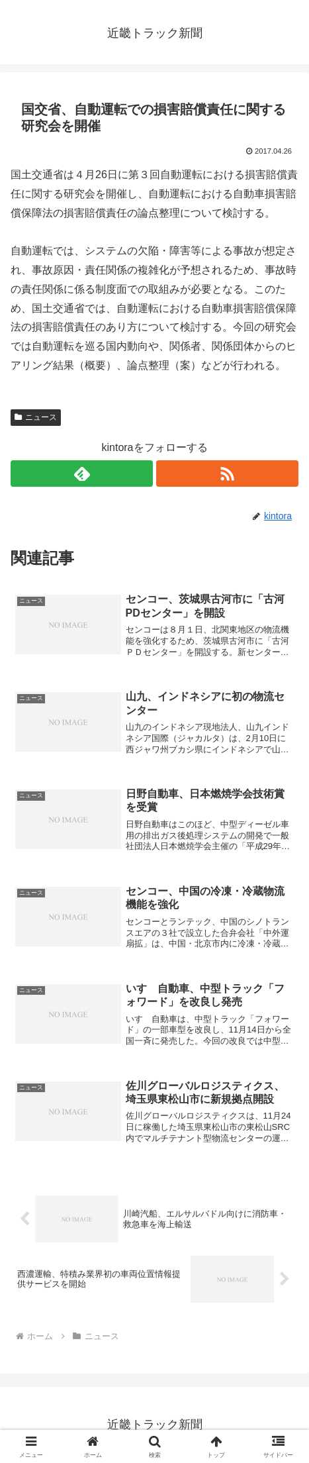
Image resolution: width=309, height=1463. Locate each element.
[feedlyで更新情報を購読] (82, 473)
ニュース (36, 417)
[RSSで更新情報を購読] (227, 473)
